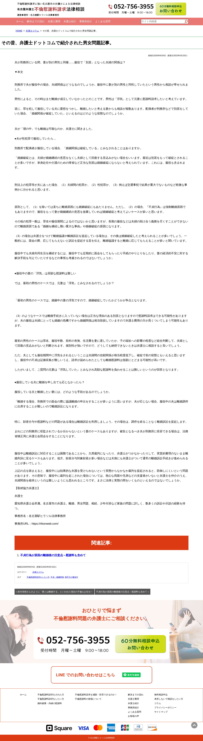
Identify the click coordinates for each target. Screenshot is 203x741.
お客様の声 (133, 716)
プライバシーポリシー (165, 707)
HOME (19, 31)
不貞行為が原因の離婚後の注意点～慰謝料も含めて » (122, 592)
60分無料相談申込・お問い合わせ (101, 644)
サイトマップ (161, 712)
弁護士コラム (32, 31)
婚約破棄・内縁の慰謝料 (49, 703)
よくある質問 (102, 21)
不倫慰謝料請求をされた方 (50, 694)
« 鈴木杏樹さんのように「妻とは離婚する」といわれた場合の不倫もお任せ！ (54, 592)
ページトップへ (194, 725)
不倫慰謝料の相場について (88, 699)
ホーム (20, 21)
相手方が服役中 (71, 577)
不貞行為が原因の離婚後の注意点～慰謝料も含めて (53, 555)
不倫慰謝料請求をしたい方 (38, 577)
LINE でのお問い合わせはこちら (85, 675)
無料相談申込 (161, 694)
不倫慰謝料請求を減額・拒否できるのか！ (96, 694)
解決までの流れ (36, 21)
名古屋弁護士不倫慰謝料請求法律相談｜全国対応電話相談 (51, 9)
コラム (157, 703)
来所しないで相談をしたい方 (168, 699)
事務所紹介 (85, 21)
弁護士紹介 (70, 21)
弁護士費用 (54, 21)
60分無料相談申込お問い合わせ (171, 9)
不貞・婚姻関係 (57, 577)
